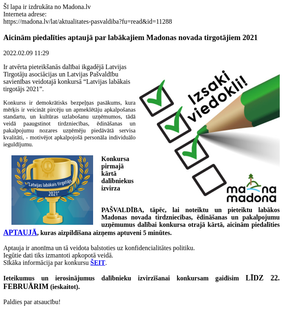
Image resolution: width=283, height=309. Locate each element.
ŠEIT (97, 262)
